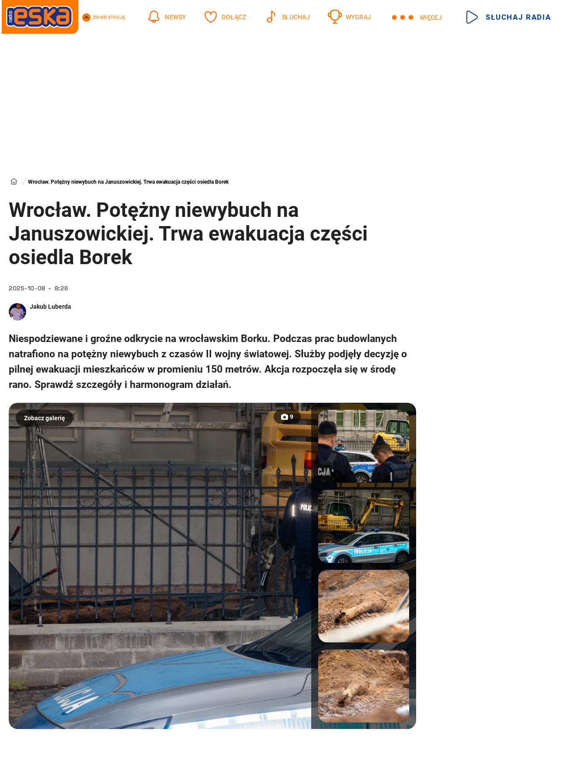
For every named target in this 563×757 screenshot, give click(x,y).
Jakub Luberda (50, 306)
